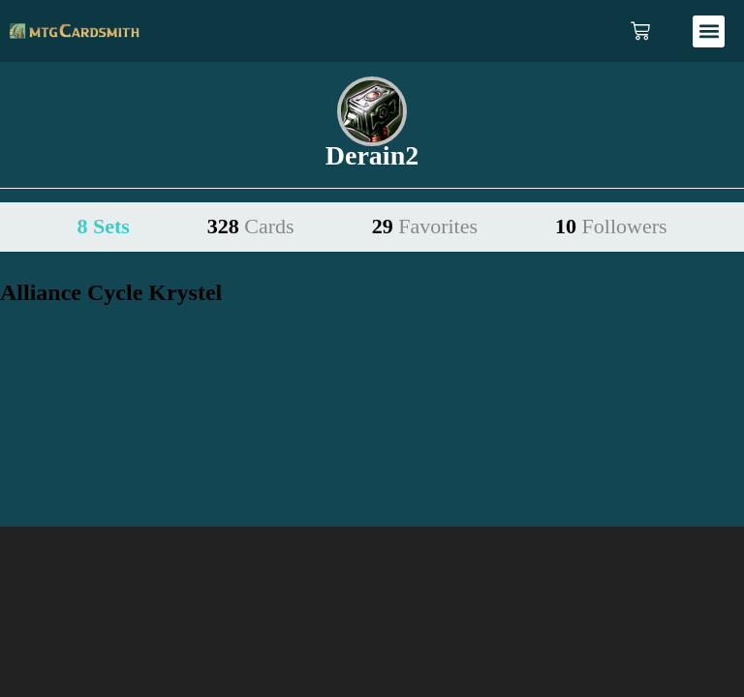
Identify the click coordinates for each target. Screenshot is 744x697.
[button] (709, 31)
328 (250, 226)
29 (425, 226)
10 (611, 226)
